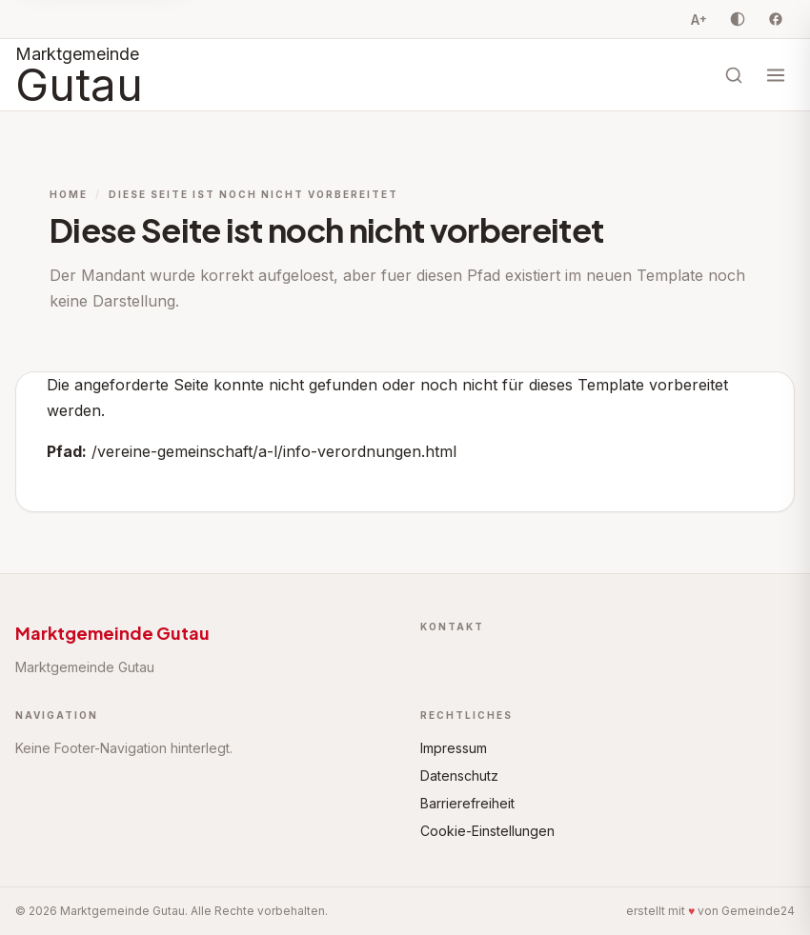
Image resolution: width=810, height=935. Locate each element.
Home (69, 194)
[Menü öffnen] (776, 75)
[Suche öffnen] (734, 75)
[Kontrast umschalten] (738, 19)
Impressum (453, 748)
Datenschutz (459, 775)
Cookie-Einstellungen (487, 831)
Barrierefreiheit (467, 803)
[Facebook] (776, 19)
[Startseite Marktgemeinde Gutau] (79, 74)
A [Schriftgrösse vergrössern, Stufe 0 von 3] (699, 19)
